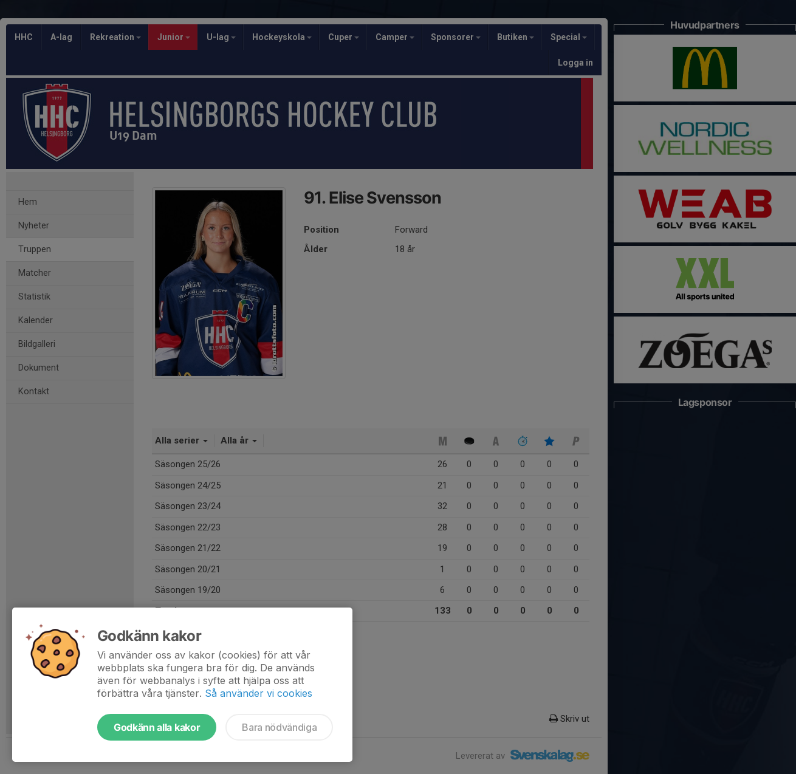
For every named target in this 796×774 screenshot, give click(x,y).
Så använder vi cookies (258, 693)
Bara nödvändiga (279, 727)
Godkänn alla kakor (157, 727)
